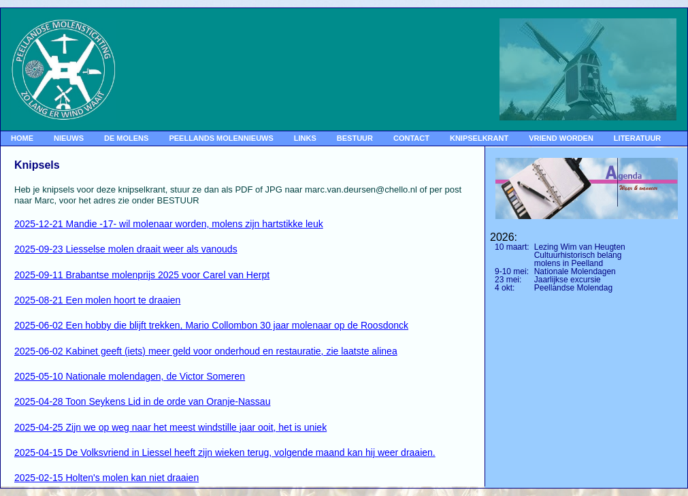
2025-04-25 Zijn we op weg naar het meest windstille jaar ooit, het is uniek (170, 427)
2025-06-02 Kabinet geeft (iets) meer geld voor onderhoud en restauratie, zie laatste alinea (205, 351)
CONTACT (411, 138)
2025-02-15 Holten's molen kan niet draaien (106, 477)
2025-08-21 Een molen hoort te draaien (97, 300)
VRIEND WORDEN (561, 138)
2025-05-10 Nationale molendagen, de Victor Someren (129, 376)
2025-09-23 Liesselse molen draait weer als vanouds (125, 249)
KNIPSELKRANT (479, 138)
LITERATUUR (637, 138)
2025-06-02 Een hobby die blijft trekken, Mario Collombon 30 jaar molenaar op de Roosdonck (211, 325)
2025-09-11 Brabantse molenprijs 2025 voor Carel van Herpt (141, 274)
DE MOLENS (126, 138)
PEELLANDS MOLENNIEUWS (221, 138)
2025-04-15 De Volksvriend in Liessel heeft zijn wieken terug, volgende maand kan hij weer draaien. (225, 452)
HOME (22, 138)
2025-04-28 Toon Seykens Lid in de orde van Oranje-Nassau (142, 401)
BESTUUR (355, 138)
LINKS (305, 138)
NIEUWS (69, 138)
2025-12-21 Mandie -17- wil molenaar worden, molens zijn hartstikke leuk (168, 223)
